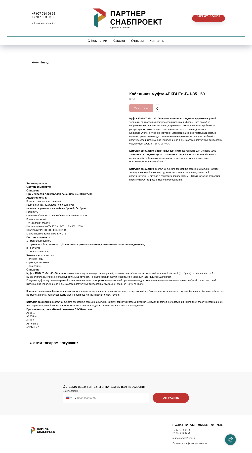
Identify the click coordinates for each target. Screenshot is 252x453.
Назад (44, 62)
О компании (97, 41)
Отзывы (137, 41)
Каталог (119, 41)
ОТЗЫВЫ (203, 425)
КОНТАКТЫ (217, 425)
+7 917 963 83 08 (43, 17)
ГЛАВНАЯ (177, 425)
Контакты (156, 41)
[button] (208, 18)
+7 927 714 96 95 (43, 13)
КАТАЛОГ (190, 425)
